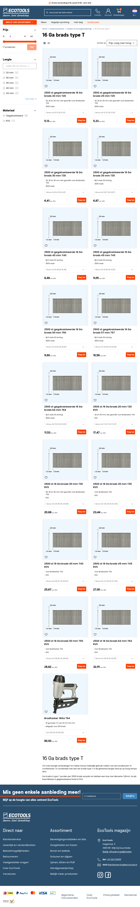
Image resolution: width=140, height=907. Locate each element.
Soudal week (93, 22)
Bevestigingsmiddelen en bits (68, 839)
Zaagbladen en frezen (63, 845)
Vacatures (9, 874)
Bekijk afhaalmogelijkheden (117, 851)
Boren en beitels (60, 851)
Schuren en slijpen (61, 856)
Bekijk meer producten (64, 874)
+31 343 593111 (113, 859)
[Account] (108, 12)
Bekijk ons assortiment (20, 22)
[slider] (4, 41)
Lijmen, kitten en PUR (62, 862)
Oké (31, 47)
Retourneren (10, 856)
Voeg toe (81, 120)
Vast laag (78, 22)
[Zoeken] (47, 12)
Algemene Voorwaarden (69, 896)
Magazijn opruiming (60, 22)
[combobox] (65, 113)
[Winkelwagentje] (118, 12)
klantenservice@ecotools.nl (122, 864)
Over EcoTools (11, 868)
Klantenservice (12, 839)
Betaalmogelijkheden (16, 851)
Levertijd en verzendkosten (19, 845)
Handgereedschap (61, 868)
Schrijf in (130, 796)
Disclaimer (130, 895)
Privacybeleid (111, 895)
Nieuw (43, 22)
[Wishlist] (46, 86)
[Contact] (97, 12)
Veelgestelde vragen (16, 862)
